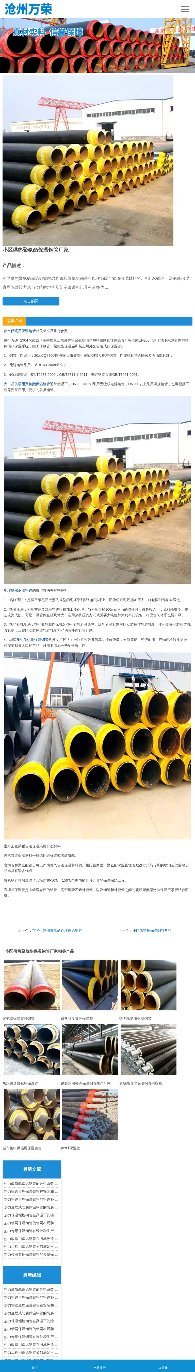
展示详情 (14, 321)
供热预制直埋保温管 (90, 990)
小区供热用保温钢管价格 (152, 930)
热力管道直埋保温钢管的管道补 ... (31, 1199)
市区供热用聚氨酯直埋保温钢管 (57, 930)
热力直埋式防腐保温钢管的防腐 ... (31, 1207)
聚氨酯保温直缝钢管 (32, 990)
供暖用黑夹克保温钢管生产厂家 (90, 1054)
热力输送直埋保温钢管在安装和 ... (31, 1191)
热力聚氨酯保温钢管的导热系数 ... (31, 1184)
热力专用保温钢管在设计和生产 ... (31, 1231)
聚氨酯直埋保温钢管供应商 (148, 1054)
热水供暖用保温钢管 (20, 331)
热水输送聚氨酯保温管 (32, 1054)
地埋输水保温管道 (18, 590)
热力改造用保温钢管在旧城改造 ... (31, 1239)
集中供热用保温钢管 (32, 640)
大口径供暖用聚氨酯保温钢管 (27, 384)
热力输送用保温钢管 (148, 990)
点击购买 (31, 301)
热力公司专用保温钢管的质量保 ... (31, 1254)
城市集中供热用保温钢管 (32, 1119)
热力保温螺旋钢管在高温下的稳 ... (31, 1215)
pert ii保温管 (90, 1119)
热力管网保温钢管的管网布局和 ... (31, 1223)
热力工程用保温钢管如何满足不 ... (31, 1247)
